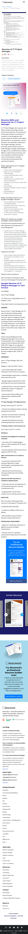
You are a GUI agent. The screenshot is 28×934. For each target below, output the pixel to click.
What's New (6, 870)
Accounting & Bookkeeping (10, 793)
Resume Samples (7, 852)
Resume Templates (8, 850)
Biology (5, 812)
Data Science (6, 823)
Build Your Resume (16, 581)
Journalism (6, 834)
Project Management (14, 78)
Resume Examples (8, 886)
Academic (5, 790)
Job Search (6, 878)
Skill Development (7, 883)
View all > (5, 769)
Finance (5, 825)
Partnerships (6, 892)
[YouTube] (14, 927)
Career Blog (6, 872)
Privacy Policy (6, 861)
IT (3, 78)
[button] (22, 614)
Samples (9, 6)
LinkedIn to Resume (8, 855)
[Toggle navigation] (24, 2)
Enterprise (14, 918)
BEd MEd (5, 798)
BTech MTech (6, 806)
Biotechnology (7, 814)
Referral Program (7, 895)
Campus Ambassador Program (11, 898)
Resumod (5, 906)
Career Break (6, 817)
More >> (5, 842)
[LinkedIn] (18, 927)
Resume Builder (13, 913)
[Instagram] (6, 927)
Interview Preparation (10, 916)
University (20, 916)
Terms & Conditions (8, 863)
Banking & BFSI (6, 809)
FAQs (4, 858)
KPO (4, 836)
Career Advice (7, 881)
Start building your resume (14, 696)
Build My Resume (10, 93)
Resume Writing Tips (8, 875)
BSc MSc (5, 804)
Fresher (5, 828)
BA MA (4, 795)
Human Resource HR (8, 831)
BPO (4, 801)
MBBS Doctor (6, 839)
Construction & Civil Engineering (11, 820)
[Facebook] (10, 927)
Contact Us (6, 908)
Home (3, 6)
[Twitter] (22, 927)
